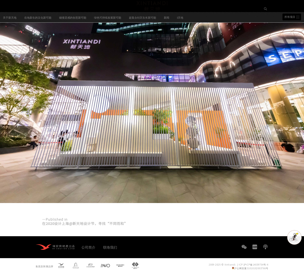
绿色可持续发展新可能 (107, 33)
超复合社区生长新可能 (142, 33)
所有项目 (289, 32)
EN (266, 21)
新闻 (166, 33)
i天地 (180, 33)
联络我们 (110, 247)
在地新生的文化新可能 (37, 33)
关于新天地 (9, 33)
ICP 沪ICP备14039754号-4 (253, 265)
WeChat (244, 247)
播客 (265, 247)
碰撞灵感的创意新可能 (72, 33)
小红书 (255, 247)
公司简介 (88, 247)
